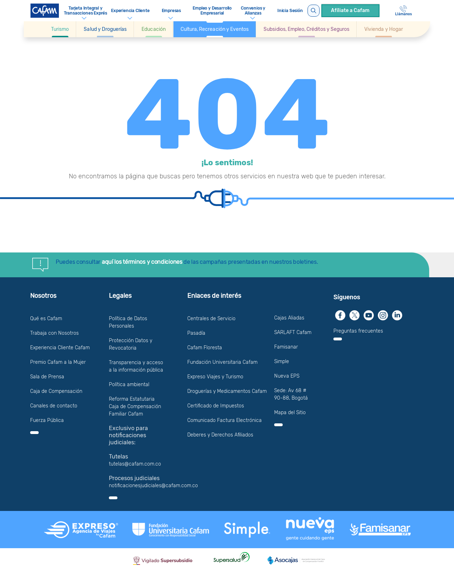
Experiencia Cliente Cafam (60, 348)
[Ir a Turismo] (60, 29)
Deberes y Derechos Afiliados (220, 435)
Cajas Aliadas (289, 318)
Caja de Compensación (56, 391)
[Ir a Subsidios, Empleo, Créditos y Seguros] (306, 29)
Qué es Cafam (46, 319)
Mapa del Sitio (290, 413)
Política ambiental (129, 385)
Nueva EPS (286, 376)
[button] (60, 29)
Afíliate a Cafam (350, 10)
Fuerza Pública (47, 420)
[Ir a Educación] (153, 29)
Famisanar (286, 347)
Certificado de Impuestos (215, 406)
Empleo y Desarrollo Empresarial (212, 11)
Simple (281, 361)
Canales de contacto (53, 406)
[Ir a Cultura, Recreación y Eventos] (215, 29)
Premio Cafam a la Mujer (58, 362)
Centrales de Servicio (211, 319)
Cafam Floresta (204, 348)
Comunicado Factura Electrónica (224, 420)
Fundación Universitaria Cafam (222, 362)
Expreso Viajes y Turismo (215, 377)
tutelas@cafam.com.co (135, 464)
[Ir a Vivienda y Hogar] (383, 29)
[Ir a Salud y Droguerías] (105, 29)
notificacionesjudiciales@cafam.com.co (153, 486)
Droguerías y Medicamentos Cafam (227, 391)
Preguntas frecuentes (358, 331)
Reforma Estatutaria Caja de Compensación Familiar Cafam (135, 406)
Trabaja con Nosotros (54, 333)
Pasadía (196, 333)
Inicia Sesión (290, 10)
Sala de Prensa (47, 377)
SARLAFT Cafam (292, 332)
